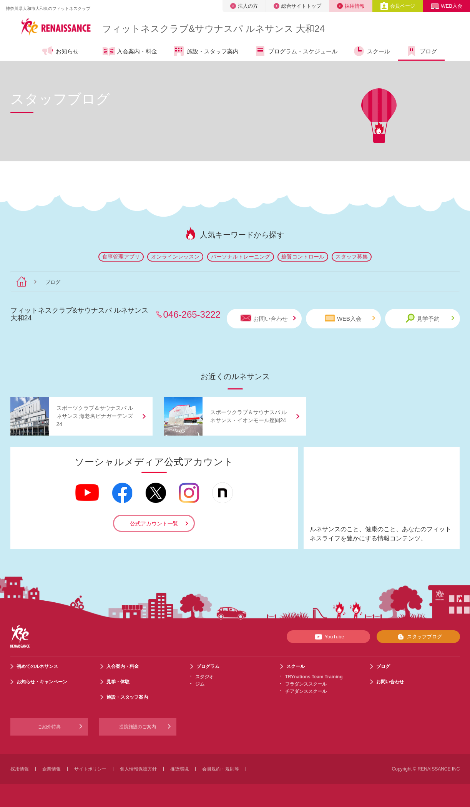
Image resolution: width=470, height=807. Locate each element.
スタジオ (204, 676)
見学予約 (429, 318)
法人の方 (244, 6)
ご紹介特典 (49, 726)
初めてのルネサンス (37, 666)
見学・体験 (118, 681)
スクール (371, 51)
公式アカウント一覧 (154, 523)
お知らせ (60, 51)
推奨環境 (179, 769)
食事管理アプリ (121, 257)
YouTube (328, 637)
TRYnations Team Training (314, 676)
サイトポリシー (90, 769)
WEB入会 (446, 6)
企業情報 (51, 769)
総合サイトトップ (297, 6)
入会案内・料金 (130, 52)
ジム (199, 684)
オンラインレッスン (175, 257)
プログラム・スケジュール (295, 51)
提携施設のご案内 (137, 726)
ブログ (421, 51)
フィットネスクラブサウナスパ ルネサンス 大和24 (213, 28)
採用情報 (351, 6)
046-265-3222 (192, 314)
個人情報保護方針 (138, 769)
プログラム (207, 666)
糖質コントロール (302, 257)
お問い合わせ (268, 318)
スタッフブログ (418, 637)
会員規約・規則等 (220, 769)
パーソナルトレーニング (240, 257)
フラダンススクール (306, 684)
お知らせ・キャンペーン (42, 681)
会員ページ (397, 6)
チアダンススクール (306, 691)
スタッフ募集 (351, 257)
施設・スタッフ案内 (206, 51)
